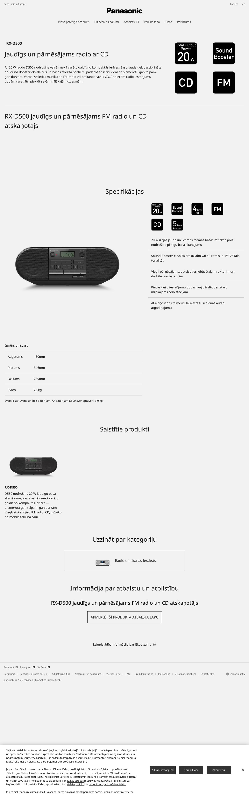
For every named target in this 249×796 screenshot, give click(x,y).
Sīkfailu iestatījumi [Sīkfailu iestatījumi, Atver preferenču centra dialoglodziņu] (163, 770)
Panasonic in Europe (15, 4)
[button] (124, 729)
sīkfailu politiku (75, 784)
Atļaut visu (218, 770)
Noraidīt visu (191, 770)
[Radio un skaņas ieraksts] (124, 672)
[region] (124, 770)
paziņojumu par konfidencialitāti (107, 784)
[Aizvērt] (242, 769)
